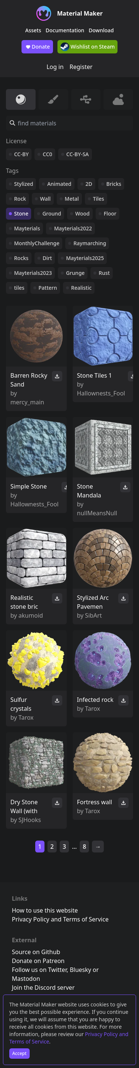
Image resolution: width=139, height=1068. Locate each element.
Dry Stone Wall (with (24, 806)
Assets (33, 30)
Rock (20, 198)
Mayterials (27, 228)
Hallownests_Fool (101, 393)
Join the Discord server (43, 987)
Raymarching (89, 243)
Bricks (113, 183)
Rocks (21, 258)
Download (101, 30)
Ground (51, 213)
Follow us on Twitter (39, 970)
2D (89, 183)
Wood (82, 213)
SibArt (93, 615)
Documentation (65, 30)
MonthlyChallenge (36, 243)
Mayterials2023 (33, 272)
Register (81, 67)
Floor (110, 213)
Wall (45, 198)
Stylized (23, 183)
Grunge (75, 272)
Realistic (81, 287)
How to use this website (45, 910)
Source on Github (36, 952)
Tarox (26, 717)
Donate (37, 46)
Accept (19, 1053)
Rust (104, 272)
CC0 (47, 154)
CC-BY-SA (77, 154)
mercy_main (27, 402)
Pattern (48, 287)
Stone (21, 213)
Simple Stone (28, 486)
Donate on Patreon (38, 961)
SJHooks (30, 820)
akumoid (31, 615)
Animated (59, 183)
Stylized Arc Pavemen (93, 602)
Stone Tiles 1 (94, 375)
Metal (72, 198)
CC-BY (21, 154)
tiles (19, 287)
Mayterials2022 (73, 228)
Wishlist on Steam (87, 46)
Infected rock (95, 700)
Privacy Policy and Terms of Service (60, 919)
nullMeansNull (97, 513)
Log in (54, 67)
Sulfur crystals (21, 704)
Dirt (47, 258)
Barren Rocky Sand (28, 379)
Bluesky (80, 970)
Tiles (98, 198)
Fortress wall (94, 802)
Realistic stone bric (24, 602)
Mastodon (26, 979)
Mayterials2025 (85, 258)
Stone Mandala (89, 490)
